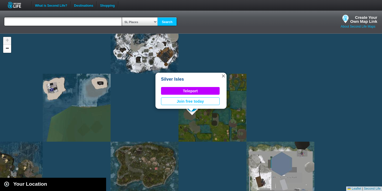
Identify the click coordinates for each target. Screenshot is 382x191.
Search (167, 22)
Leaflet (354, 188)
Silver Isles (172, 79)
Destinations (83, 5)
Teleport (190, 91)
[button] (223, 76)
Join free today (190, 101)
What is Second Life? (51, 5)
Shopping (107, 5)
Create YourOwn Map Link (363, 19)
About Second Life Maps (358, 26)
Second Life (17, 4)
